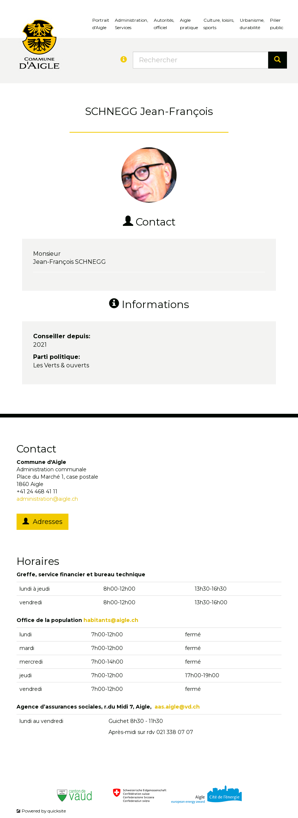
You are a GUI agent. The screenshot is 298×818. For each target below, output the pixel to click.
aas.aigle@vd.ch (177, 706)
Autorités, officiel (164, 23)
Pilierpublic (276, 23)
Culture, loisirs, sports (218, 23)
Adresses (42, 522)
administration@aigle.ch (47, 499)
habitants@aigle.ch (111, 620)
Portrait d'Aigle (100, 23)
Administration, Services (131, 23)
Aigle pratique (189, 23)
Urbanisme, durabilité (252, 23)
